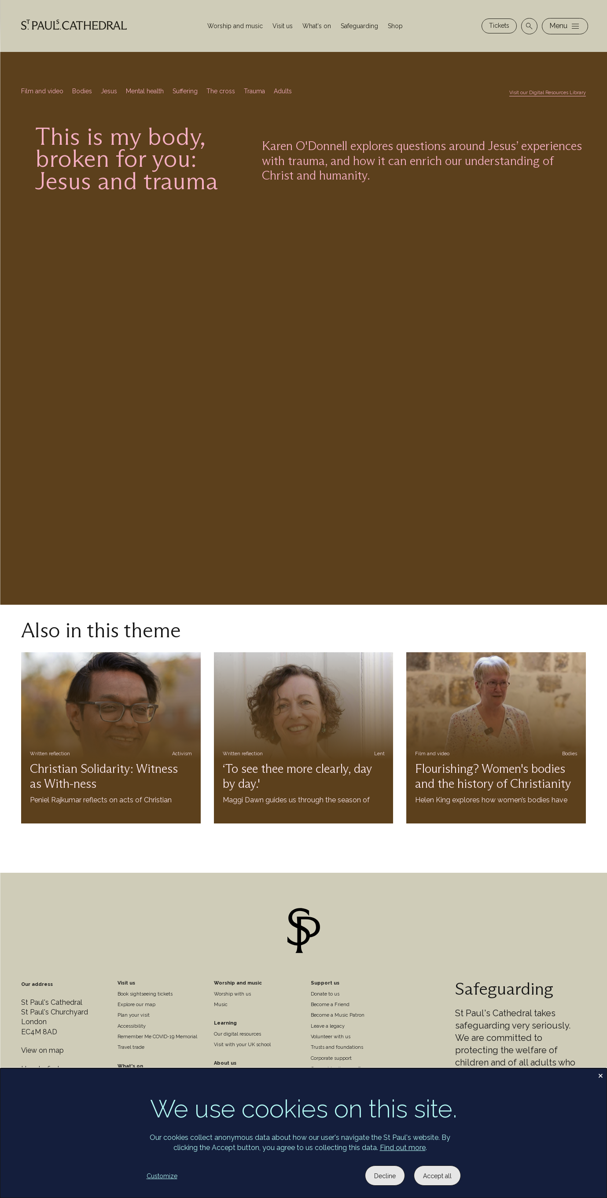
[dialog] (303, 1133)
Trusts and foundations (337, 1047)
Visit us (282, 25)
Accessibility (132, 1026)
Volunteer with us (330, 1037)
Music (221, 1004)
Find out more (403, 1147)
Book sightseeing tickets (145, 994)
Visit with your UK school (242, 1044)
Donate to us (325, 994)
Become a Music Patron (337, 1015)
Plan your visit (134, 1015)
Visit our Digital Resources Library (547, 93)
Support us (325, 983)
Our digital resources (237, 1034)
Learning (225, 1023)
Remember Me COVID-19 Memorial (157, 1037)
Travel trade (131, 1047)
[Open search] (529, 26)
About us (225, 1063)
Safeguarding (359, 25)
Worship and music (235, 25)
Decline (385, 1176)
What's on (316, 25)
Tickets (499, 25)
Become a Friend (330, 1004)
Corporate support (331, 1058)
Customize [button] (162, 1176)
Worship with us (232, 994)
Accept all (437, 1176)
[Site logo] (303, 932)
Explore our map (136, 1004)
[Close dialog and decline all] (600, 1073)
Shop (395, 25)
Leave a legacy (328, 1026)
